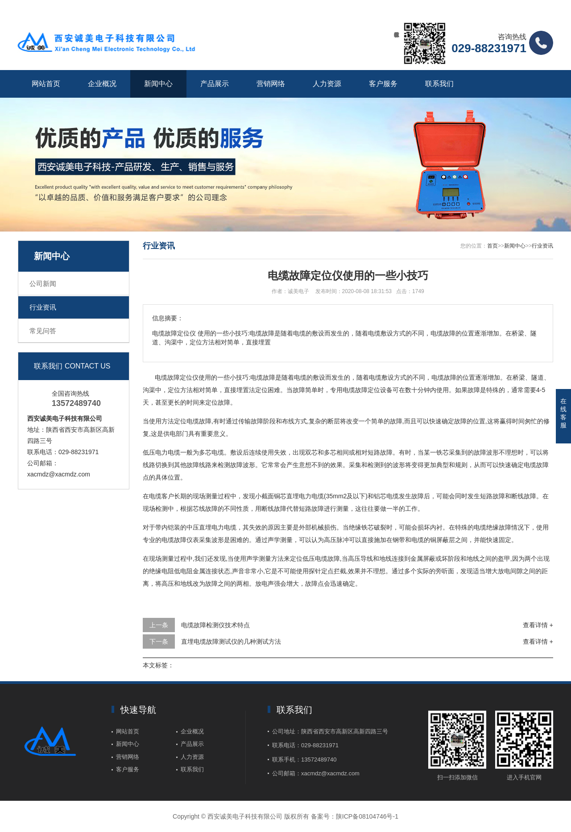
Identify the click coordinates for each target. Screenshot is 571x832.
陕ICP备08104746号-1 (367, 816)
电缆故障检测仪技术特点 (215, 625)
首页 (492, 246)
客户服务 (383, 83)
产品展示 (214, 83)
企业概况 (102, 83)
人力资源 (327, 83)
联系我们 (439, 83)
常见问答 (42, 331)
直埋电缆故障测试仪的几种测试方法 (231, 641)
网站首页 (46, 83)
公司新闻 (42, 283)
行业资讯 (42, 307)
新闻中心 (158, 83)
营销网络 (271, 83)
